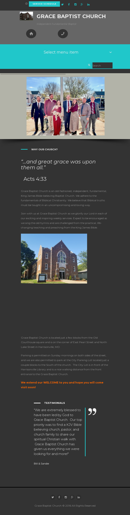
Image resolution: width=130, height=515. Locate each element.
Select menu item (61, 52)
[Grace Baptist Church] (65, 309)
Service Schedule (44, 4)
